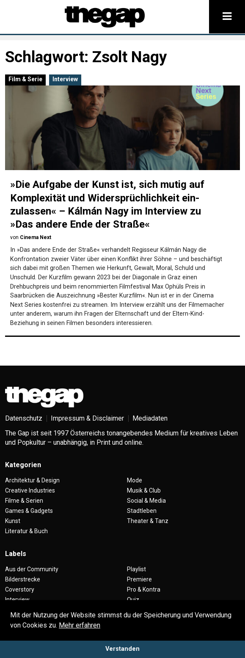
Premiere (139, 579)
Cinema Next (35, 237)
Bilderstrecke (22, 579)
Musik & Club (144, 490)
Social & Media (146, 500)
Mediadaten (150, 418)
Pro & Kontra (143, 589)
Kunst (12, 521)
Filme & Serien (24, 500)
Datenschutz (23, 418)
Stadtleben (142, 510)
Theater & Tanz (147, 521)
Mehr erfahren (79, 625)
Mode (134, 480)
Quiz (133, 599)
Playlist (136, 569)
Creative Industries (30, 490)
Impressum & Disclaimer (87, 418)
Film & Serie (25, 79)
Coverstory (19, 589)
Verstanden (122, 648)
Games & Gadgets (29, 510)
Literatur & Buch (26, 531)
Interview (65, 79)
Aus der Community (31, 569)
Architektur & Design (32, 480)
